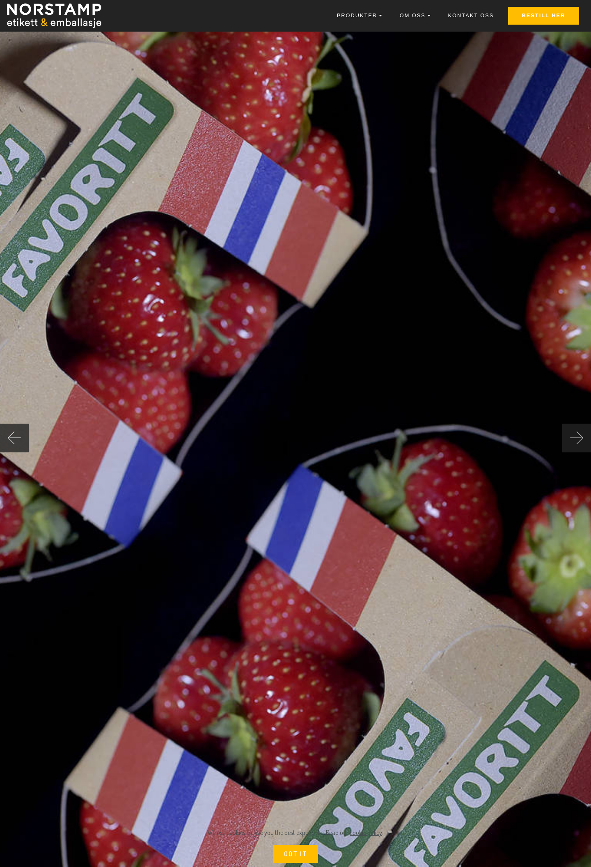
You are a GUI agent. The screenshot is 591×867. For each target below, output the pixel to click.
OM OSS (413, 15)
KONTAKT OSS (471, 15)
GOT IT (295, 854)
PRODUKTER (357, 15)
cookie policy (366, 832)
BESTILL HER (544, 15)
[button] (14, 438)
